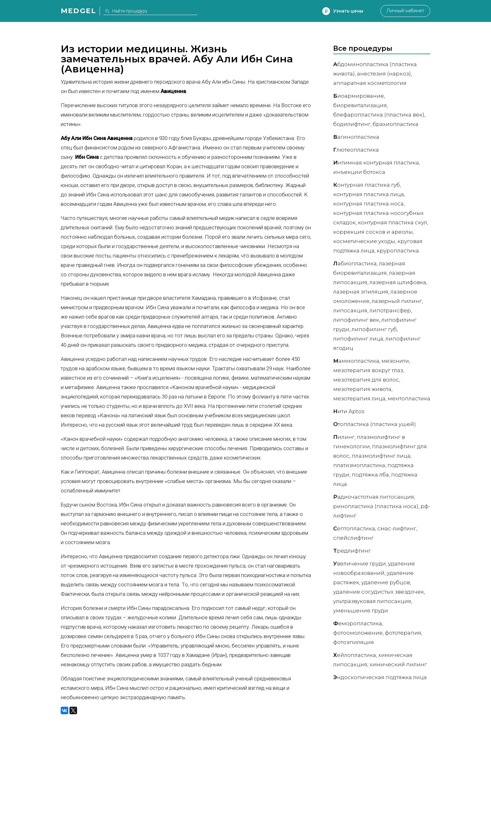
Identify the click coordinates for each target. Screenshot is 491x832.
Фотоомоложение (358, 633)
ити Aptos (348, 411)
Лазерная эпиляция (360, 292)
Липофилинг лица (358, 338)
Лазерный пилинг (397, 301)
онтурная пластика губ (366, 185)
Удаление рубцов (385, 582)
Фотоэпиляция (353, 642)
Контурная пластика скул (392, 222)
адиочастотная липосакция (373, 497)
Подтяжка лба (370, 474)
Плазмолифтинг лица (381, 456)
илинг (343, 437)
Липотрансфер (390, 310)
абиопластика (355, 263)
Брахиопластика (395, 124)
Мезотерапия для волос (366, 380)
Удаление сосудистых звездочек (378, 592)
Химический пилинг (398, 664)
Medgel (78, 11)
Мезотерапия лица (359, 398)
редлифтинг (352, 551)
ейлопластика (354, 655)
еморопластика (357, 623)
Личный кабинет (405, 11)
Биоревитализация (360, 105)
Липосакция (350, 310)
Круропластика (398, 250)
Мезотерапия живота (362, 389)
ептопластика (354, 528)
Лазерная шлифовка (398, 282)
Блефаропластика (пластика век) (378, 115)
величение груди (359, 563)
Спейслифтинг (353, 538)
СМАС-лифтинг (396, 528)
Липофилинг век (356, 320)
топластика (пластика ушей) (374, 424)
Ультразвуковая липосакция (372, 601)
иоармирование (358, 96)
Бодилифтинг (351, 124)
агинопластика (356, 137)
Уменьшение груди (360, 610)
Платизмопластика (359, 465)
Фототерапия (403, 633)
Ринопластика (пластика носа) (375, 506)
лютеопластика (356, 150)
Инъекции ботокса (359, 172)
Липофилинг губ (374, 329)
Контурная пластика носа (368, 203)
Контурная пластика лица (368, 194)
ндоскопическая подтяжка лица (380, 677)
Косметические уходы (364, 241)
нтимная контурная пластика (376, 162)
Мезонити (395, 361)
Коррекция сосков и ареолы (373, 232)
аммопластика (356, 361)
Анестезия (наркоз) (384, 73)
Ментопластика (409, 398)
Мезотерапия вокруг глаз (368, 370)
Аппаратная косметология (369, 83)
